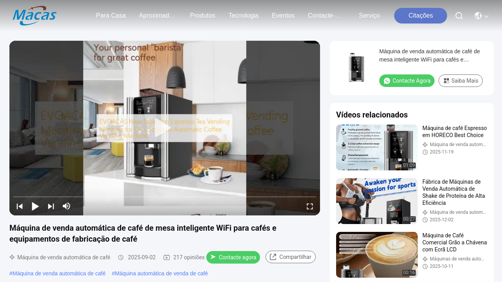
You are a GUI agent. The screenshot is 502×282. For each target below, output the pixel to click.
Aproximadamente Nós (158, 15)
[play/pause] (35, 206)
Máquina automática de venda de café (161, 273)
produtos (202, 15)
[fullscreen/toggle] (310, 206)
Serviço (369, 15)
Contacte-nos (327, 15)
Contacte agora (233, 257)
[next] (51, 206)
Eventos (283, 15)
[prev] (19, 206)
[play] (165, 128)
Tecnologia (244, 15)
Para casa (111, 15)
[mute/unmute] (67, 206)
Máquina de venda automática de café (59, 273)
